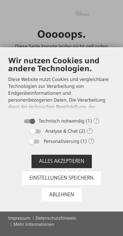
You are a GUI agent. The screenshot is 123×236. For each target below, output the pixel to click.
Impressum (19, 218)
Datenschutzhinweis (56, 218)
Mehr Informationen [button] (33, 224)
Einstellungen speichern (61, 178)
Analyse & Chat (61, 131)
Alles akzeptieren (61, 161)
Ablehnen (61, 194)
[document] (61, 85)
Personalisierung (61, 141)
